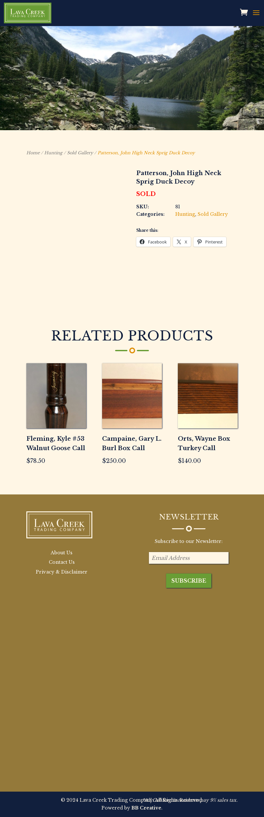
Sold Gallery (80, 152)
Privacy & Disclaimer (61, 572)
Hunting (53, 152)
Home (33, 152)
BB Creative (146, 808)
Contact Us (62, 562)
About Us (62, 553)
